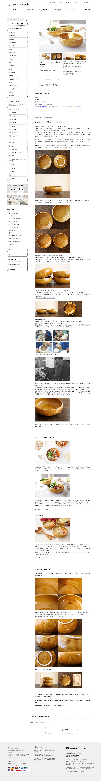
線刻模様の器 (12, 35)
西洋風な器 (11, 39)
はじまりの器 (12, 32)
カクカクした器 (12, 55)
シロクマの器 (12, 65)
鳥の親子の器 (12, 72)
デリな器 (11, 59)
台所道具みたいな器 (14, 42)
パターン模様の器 (13, 52)
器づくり (11, 233)
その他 (11, 244)
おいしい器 (11, 45)
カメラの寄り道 (13, 221)
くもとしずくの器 (13, 79)
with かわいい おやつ (14, 238)
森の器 (10, 82)
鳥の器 (10, 69)
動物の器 (11, 62)
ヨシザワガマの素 (13, 227)
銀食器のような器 (13, 85)
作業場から (12, 230)
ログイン (70, 2)
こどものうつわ (13, 216)
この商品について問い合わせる (71, 74)
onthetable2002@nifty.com (74, 755)
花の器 (10, 49)
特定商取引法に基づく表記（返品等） (72, 71)
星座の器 (11, 92)
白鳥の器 (11, 75)
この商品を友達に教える (69, 73)
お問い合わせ (88, 2)
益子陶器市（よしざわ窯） (16, 235)
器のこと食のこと (13, 213)
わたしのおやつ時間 (14, 224)
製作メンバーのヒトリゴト (16, 241)
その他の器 (11, 95)
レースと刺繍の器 (13, 89)
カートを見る (79, 2)
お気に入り (61, 2)
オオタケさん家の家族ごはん (16, 218)
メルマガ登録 (52, 2)
